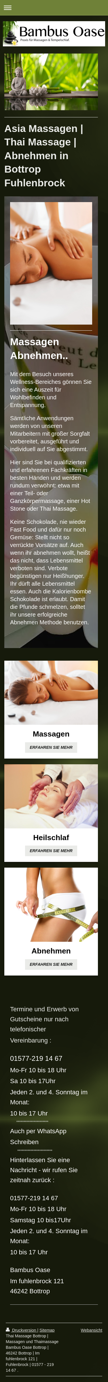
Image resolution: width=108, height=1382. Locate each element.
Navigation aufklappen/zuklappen (54, 7)
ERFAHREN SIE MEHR (51, 747)
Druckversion (21, 1330)
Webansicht (91, 1330)
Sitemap (46, 1330)
